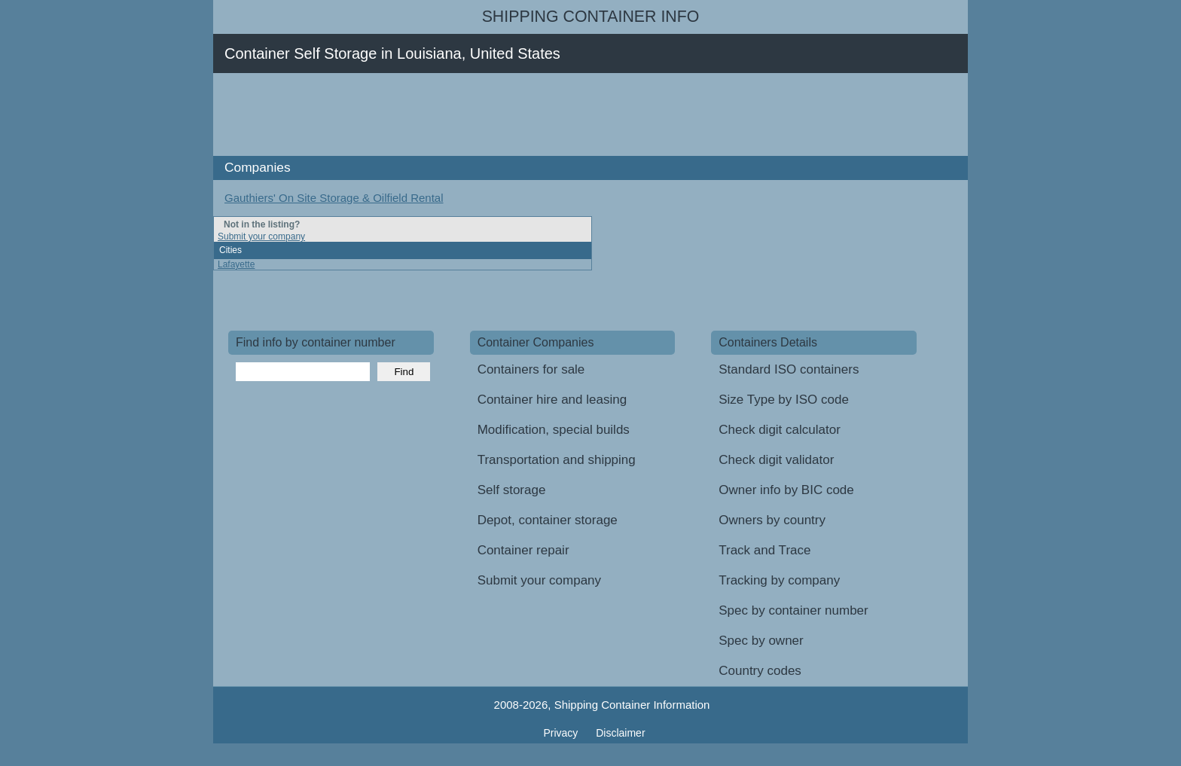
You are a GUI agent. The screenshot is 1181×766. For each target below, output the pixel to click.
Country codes (760, 671)
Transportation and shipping (557, 460)
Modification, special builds (554, 430)
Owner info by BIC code (786, 490)
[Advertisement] (502, 114)
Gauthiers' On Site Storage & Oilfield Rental (334, 197)
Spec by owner (761, 640)
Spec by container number (793, 610)
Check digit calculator (780, 430)
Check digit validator (776, 460)
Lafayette (236, 264)
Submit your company (261, 236)
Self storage (512, 490)
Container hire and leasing (552, 399)
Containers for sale (531, 369)
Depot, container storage (548, 520)
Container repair (523, 550)
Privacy (562, 733)
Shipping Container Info (591, 17)
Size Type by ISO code (784, 399)
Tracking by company (779, 580)
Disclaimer (620, 733)
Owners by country (772, 520)
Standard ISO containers (789, 369)
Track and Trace (764, 550)
